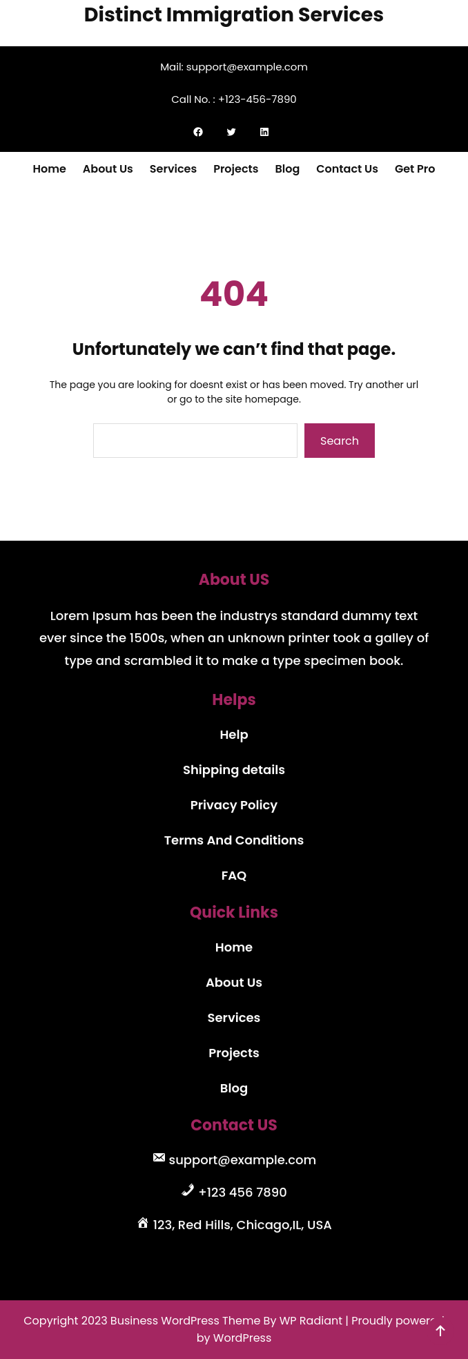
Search (339, 441)
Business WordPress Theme (185, 1321)
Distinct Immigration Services (234, 14)
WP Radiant (311, 1321)
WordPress (242, 1338)
